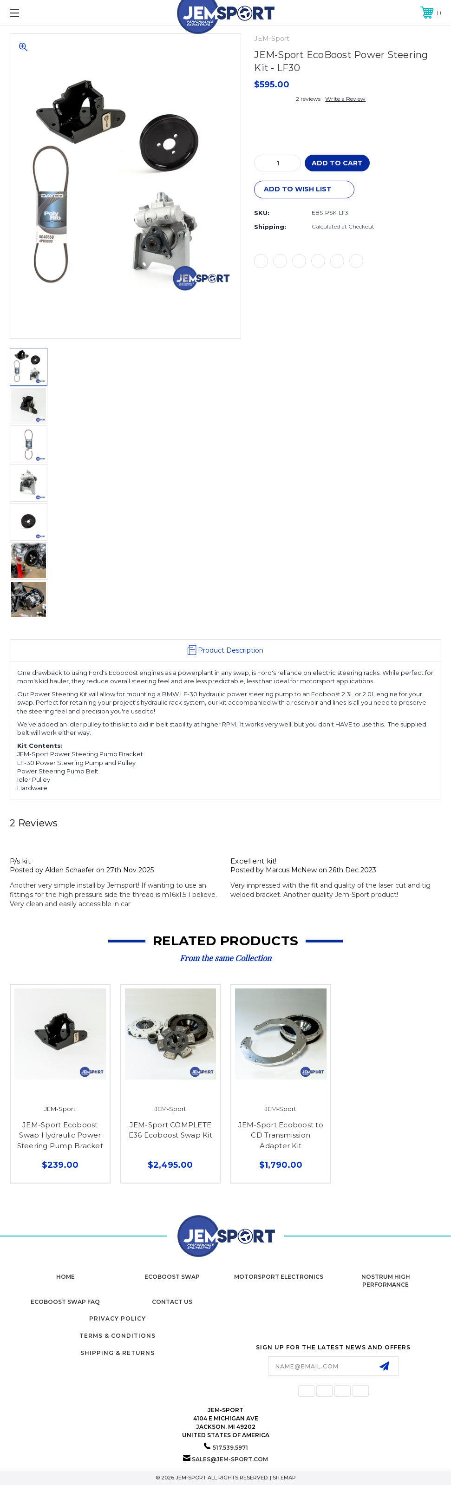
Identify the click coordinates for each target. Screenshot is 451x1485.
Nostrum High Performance (385, 1280)
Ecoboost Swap (172, 1276)
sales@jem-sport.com (230, 1459)
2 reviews (308, 98)
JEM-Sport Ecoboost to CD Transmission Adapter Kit (280, 1135)
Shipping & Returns (117, 1352)
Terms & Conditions (117, 1335)
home (65, 1276)
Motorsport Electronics (278, 1276)
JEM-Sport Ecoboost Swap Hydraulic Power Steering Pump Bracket (60, 1135)
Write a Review (345, 98)
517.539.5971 (230, 1447)
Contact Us (172, 1301)
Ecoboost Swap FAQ (65, 1301)
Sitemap (284, 1477)
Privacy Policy (117, 1318)
